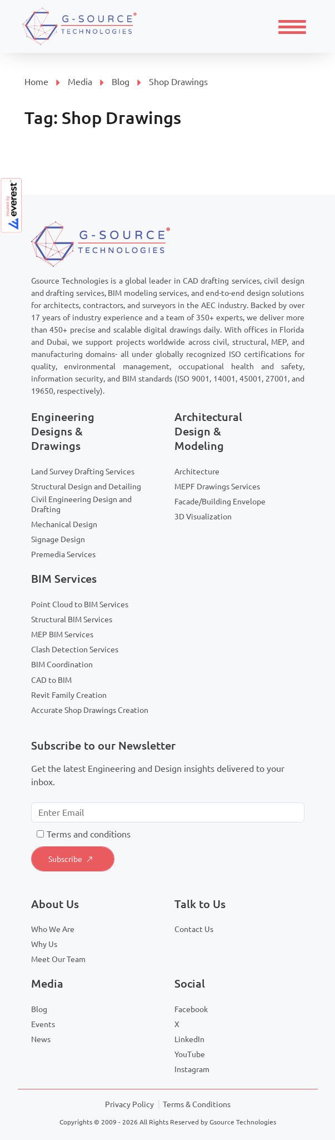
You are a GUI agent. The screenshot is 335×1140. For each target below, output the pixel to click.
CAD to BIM (51, 680)
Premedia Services (63, 554)
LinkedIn (189, 1039)
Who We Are (52, 929)
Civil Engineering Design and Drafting (81, 504)
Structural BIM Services (71, 619)
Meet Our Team (58, 959)
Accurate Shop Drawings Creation (89, 710)
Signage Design (58, 539)
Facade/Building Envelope (220, 501)
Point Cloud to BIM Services (79, 604)
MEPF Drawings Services (217, 486)
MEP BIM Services (62, 634)
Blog (120, 82)
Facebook (191, 1009)
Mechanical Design (64, 524)
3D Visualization (203, 516)
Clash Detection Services (74, 649)
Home (36, 82)
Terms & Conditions (197, 1104)
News (41, 1039)
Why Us (44, 944)
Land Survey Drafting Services (82, 471)
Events (43, 1024)
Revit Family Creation (69, 695)
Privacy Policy (129, 1104)
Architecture (196, 471)
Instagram (191, 1069)
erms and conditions (91, 834)
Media (80, 82)
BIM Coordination (62, 664)
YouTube (189, 1054)
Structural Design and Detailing (86, 486)
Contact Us (193, 929)
